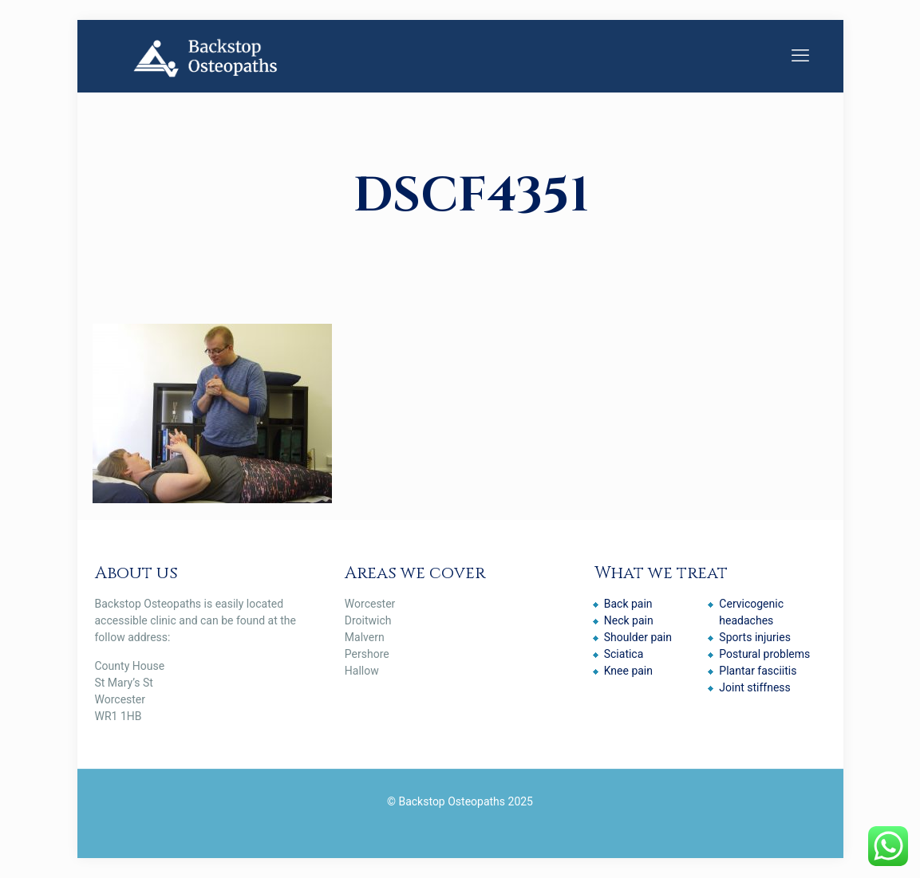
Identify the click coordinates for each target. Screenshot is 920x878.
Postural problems (764, 654)
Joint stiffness (754, 687)
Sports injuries (755, 637)
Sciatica (624, 654)
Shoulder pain (638, 637)
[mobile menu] (800, 55)
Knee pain (628, 670)
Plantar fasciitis (757, 670)
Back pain (628, 603)
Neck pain (628, 620)
